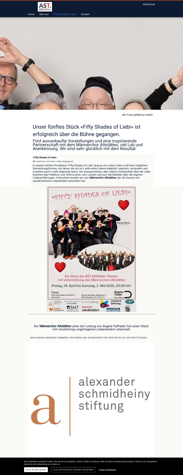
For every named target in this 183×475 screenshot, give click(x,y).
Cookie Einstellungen (107, 470)
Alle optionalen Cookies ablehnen (73, 470)
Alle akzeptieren (36, 470)
